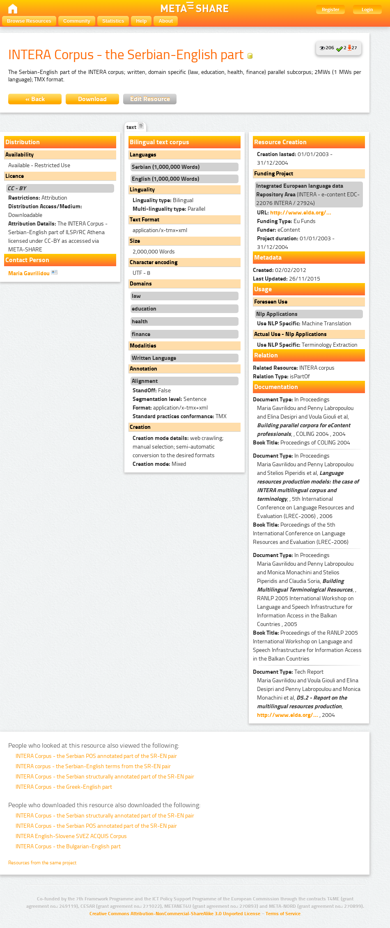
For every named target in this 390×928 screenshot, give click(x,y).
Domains (141, 283)
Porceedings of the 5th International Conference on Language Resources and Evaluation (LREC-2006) (301, 533)
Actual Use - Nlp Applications (290, 334)
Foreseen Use (270, 301)
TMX (180, 416)
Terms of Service (283, 913)
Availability (19, 154)
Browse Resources (29, 21)
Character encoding (153, 262)
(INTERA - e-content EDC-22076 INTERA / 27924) (308, 194)
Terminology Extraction (307, 344)
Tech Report (288, 671)
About (165, 21)
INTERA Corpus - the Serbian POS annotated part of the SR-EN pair (96, 756)
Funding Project (273, 173)
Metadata (268, 257)
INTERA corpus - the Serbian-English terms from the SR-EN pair (93, 766)
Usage (263, 289)
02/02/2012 (279, 270)
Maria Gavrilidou (32, 273)
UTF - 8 (141, 272)
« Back (35, 99)
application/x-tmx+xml (160, 230)
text (135, 127)
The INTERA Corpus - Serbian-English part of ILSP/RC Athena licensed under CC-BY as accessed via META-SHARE (58, 236)
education (144, 308)
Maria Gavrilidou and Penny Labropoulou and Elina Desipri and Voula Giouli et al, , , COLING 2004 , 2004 (305, 421)
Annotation (143, 368)
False (152, 390)
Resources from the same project (42, 863)
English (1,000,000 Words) (165, 178)
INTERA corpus (294, 367)
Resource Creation (280, 142)
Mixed (159, 464)
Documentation (276, 387)
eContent (278, 229)
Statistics (113, 21)
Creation (140, 427)
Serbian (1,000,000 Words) (166, 166)
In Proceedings (291, 399)
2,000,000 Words (154, 251)
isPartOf (281, 376)
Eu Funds (286, 221)
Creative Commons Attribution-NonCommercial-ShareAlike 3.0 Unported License (174, 913)
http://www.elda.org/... (300, 212)
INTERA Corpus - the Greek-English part (64, 786)
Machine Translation (304, 323)
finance (141, 334)
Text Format (144, 219)
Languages (143, 154)
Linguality (142, 189)
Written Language (154, 358)
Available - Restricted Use (39, 165)
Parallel (169, 208)
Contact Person (27, 260)
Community (76, 21)
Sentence (169, 399)
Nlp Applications (277, 314)
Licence (14, 176)
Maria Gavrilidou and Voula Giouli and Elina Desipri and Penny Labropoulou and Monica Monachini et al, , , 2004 (308, 697)
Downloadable (45, 211)
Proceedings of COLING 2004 (301, 442)
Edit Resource (150, 99)
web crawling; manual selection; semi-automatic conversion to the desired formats (178, 447)
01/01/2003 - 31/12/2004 (295, 158)
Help (141, 21)
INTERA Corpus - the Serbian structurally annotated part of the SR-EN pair (105, 776)
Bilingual (163, 200)
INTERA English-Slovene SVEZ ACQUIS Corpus (71, 836)
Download (92, 99)
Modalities (143, 345)
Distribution (22, 142)
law (136, 295)
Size (135, 240)
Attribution (37, 197)
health (140, 321)
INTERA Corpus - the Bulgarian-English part (68, 846)
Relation (266, 355)
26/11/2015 (286, 278)
